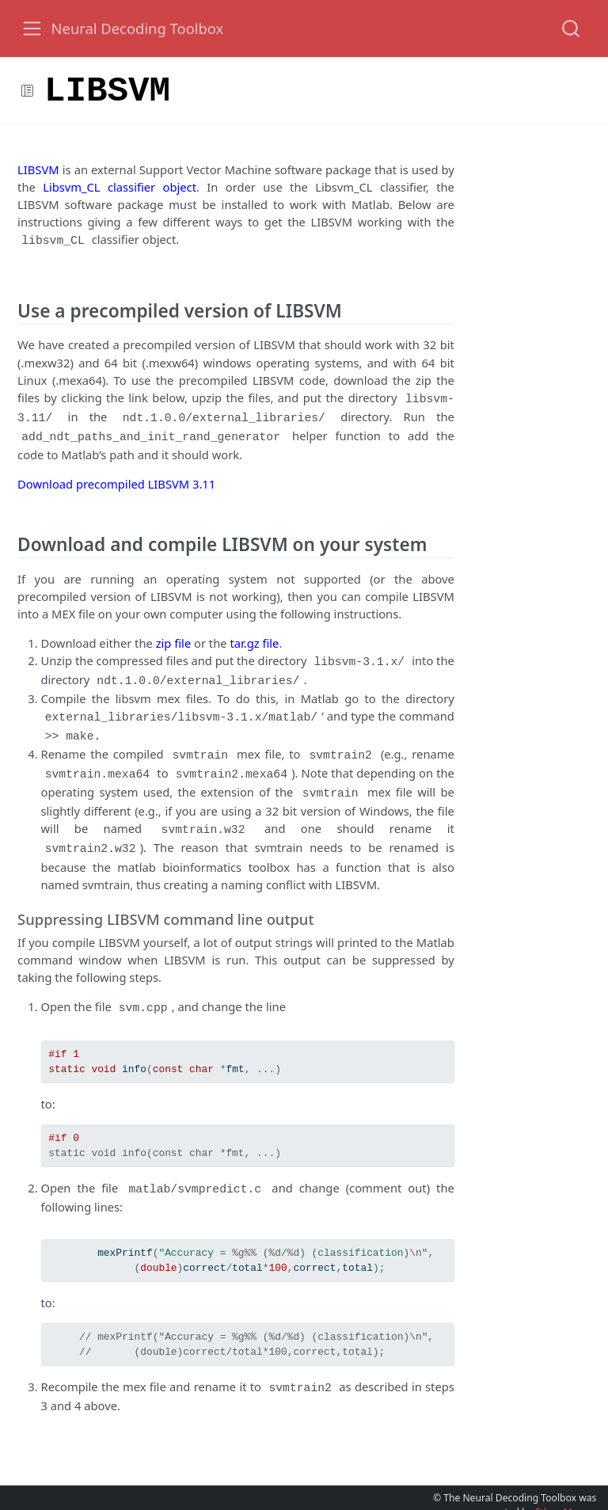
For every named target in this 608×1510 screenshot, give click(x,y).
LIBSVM (38, 169)
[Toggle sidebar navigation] (27, 90)
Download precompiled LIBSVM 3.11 (116, 477)
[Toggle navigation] (32, 28)
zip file (174, 637)
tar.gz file (254, 637)
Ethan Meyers (566, 1487)
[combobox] (571, 28)
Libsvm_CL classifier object (119, 187)
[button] (315, 90)
